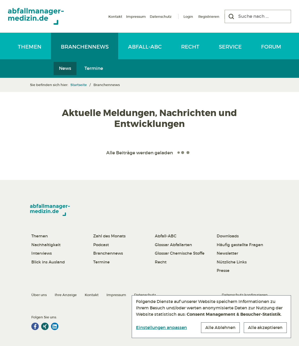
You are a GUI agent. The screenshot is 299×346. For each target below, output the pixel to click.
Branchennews (85, 47)
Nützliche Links (232, 261)
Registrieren (208, 16)
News (65, 68)
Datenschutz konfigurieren (245, 295)
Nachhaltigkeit (46, 244)
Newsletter (227, 253)
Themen (29, 47)
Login (188, 16)
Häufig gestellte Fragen (240, 244)
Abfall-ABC (145, 47)
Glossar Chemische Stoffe (179, 253)
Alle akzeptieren (265, 327)
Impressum (136, 16)
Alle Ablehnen (220, 327)
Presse (223, 270)
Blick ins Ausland (48, 261)
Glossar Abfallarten (173, 244)
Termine (93, 68)
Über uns (39, 295)
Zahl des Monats (109, 235)
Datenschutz (161, 16)
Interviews (41, 253)
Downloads (228, 235)
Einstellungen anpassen (161, 327)
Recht (190, 47)
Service (230, 47)
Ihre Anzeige (66, 295)
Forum (271, 47)
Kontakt (115, 16)
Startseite (78, 85)
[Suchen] (231, 16)
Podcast (101, 244)
